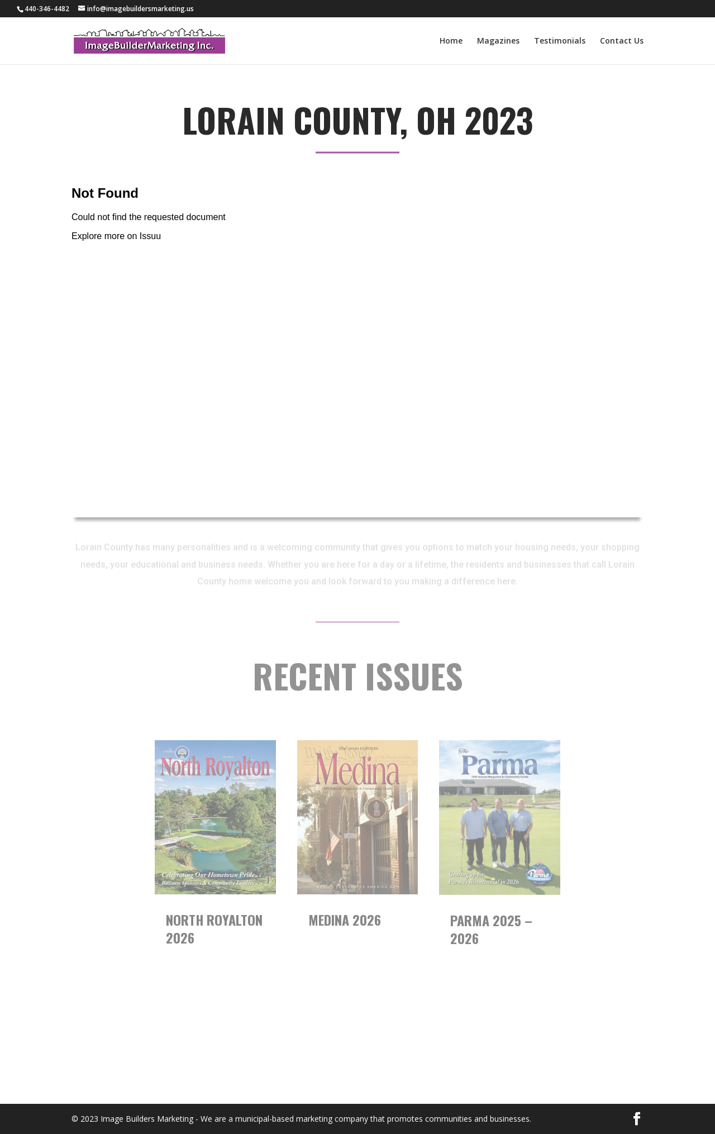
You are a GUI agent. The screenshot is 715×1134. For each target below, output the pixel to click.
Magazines (498, 41)
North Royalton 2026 (214, 928)
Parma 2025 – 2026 (491, 929)
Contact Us (622, 41)
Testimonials (559, 41)
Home (451, 41)
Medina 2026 (344, 919)
